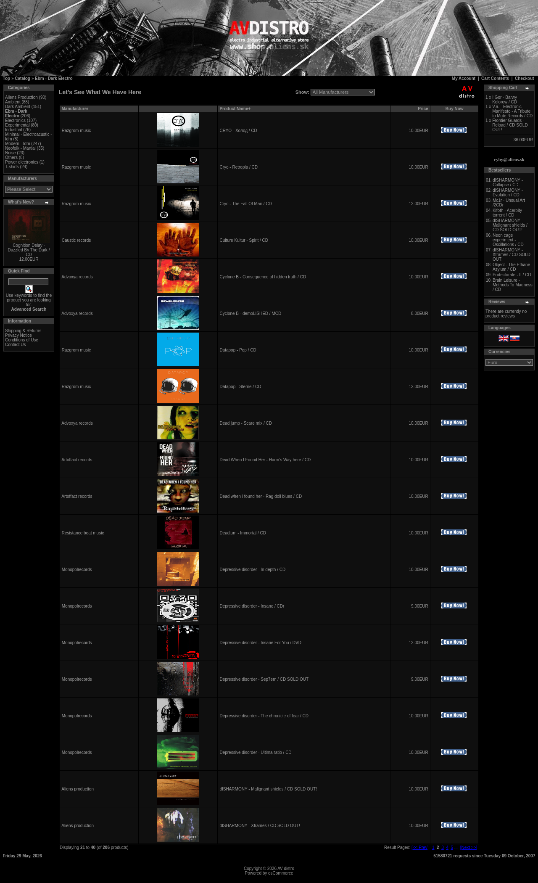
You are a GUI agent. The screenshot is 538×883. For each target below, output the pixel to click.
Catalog (22, 78)
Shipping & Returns (23, 330)
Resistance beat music (83, 533)
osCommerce (280, 873)
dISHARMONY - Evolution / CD (508, 192)
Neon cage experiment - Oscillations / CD (508, 240)
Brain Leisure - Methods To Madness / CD (513, 285)
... (456, 847)
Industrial (13, 129)
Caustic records (76, 240)
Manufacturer (75, 108)
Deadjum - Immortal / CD (242, 533)
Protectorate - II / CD (512, 274)
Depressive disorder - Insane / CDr (251, 606)
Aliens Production (21, 97)
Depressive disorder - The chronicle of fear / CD (264, 716)
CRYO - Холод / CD (238, 130)
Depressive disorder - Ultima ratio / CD (255, 752)
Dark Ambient (17, 106)
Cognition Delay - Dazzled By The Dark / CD (29, 250)
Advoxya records (76, 277)
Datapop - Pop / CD (237, 350)
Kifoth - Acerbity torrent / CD (507, 212)
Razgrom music (76, 130)
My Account (463, 78)
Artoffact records (76, 459)
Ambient (13, 102)
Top (7, 78)
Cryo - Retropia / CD (238, 167)
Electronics (15, 120)
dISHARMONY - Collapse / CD (508, 182)
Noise (10, 153)
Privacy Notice (18, 335)
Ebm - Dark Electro (53, 78)
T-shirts (12, 166)
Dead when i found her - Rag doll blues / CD (260, 496)
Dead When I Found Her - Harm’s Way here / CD (265, 459)
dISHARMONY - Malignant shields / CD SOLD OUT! (268, 789)
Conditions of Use (21, 340)
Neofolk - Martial (20, 148)
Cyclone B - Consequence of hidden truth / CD (262, 277)
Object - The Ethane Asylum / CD (511, 267)
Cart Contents (495, 78)
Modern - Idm (17, 143)
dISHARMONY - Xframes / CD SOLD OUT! (259, 825)
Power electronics (21, 162)
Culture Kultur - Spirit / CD (243, 240)
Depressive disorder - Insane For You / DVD (260, 642)
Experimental (17, 125)
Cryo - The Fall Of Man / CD (245, 203)
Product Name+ (235, 108)
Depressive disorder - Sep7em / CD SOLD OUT (264, 679)
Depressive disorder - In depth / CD (252, 569)
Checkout (524, 78)
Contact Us (15, 344)
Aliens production (77, 789)
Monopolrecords (77, 569)
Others (11, 157)
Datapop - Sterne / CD (240, 386)
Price (423, 108)
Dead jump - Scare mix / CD (245, 423)
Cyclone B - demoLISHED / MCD (250, 313)
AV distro (285, 868)
